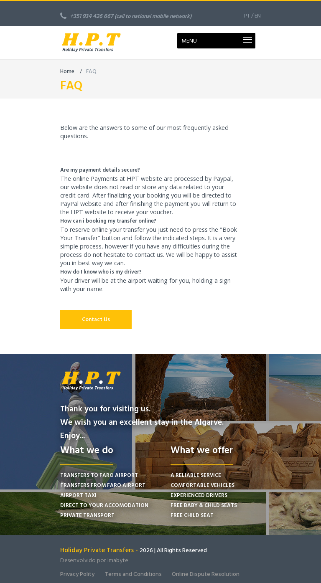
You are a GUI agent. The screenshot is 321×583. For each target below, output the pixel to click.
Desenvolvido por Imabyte (94, 560)
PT (247, 15)
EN (258, 15)
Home (67, 71)
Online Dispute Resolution (205, 574)
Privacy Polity (77, 574)
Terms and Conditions (133, 574)
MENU (189, 41)
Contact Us (96, 319)
